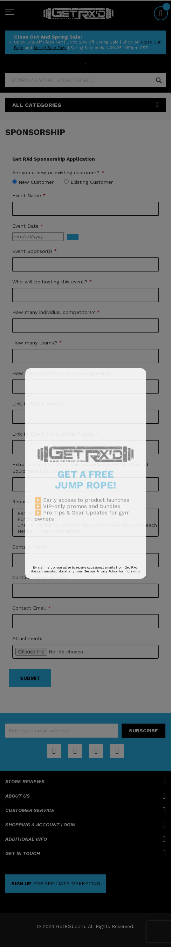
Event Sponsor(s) (34, 251)
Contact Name (32, 547)
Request (22, 501)
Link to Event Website (40, 404)
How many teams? (37, 342)
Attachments (27, 638)
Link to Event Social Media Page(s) (55, 434)
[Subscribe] (143, 731)
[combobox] (85, 80)
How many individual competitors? (56, 312)
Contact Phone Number (40, 577)
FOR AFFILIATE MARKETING (55, 883)
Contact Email (31, 608)
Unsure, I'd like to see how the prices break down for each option (85, 525)
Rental (85, 513)
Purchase (85, 519)
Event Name (29, 195)
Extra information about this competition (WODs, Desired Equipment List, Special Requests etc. (80, 468)
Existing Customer (91, 182)
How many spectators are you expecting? (64, 373)
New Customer (36, 182)
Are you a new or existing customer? (58, 172)
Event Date (27, 226)
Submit (30, 678)
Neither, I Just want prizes (85, 531)
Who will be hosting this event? (52, 281)
